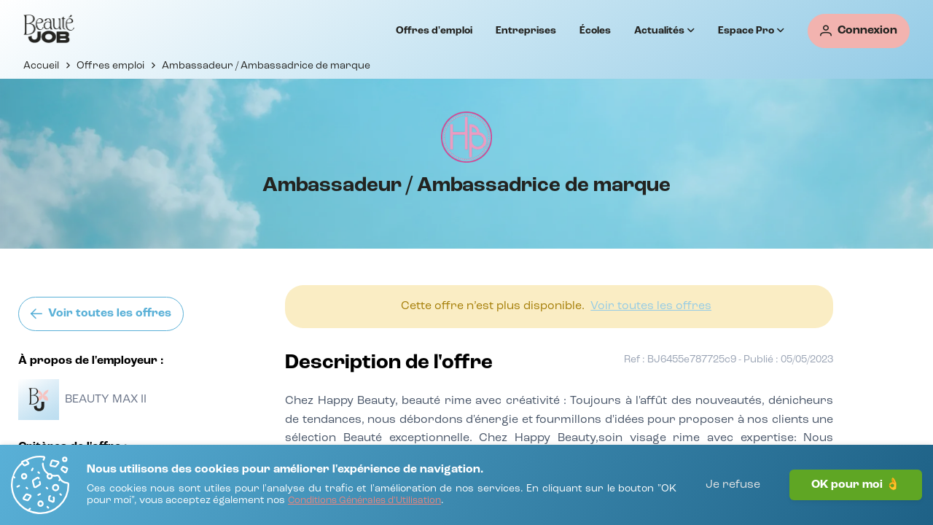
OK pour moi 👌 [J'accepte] (855, 485)
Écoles (595, 31)
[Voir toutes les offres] (101, 314)
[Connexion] (859, 31)
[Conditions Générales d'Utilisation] (364, 501)
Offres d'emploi (434, 31)
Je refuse (733, 485)
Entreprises (526, 31)
